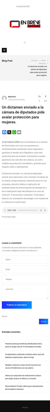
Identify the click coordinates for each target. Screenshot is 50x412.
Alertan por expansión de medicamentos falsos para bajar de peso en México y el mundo (23, 377)
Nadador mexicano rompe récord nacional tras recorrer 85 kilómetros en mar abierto (23, 366)
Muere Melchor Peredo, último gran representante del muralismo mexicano (24, 387)
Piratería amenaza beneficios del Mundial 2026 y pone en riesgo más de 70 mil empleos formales (23, 345)
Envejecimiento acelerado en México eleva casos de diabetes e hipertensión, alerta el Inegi (24, 355)
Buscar (4, 316)
